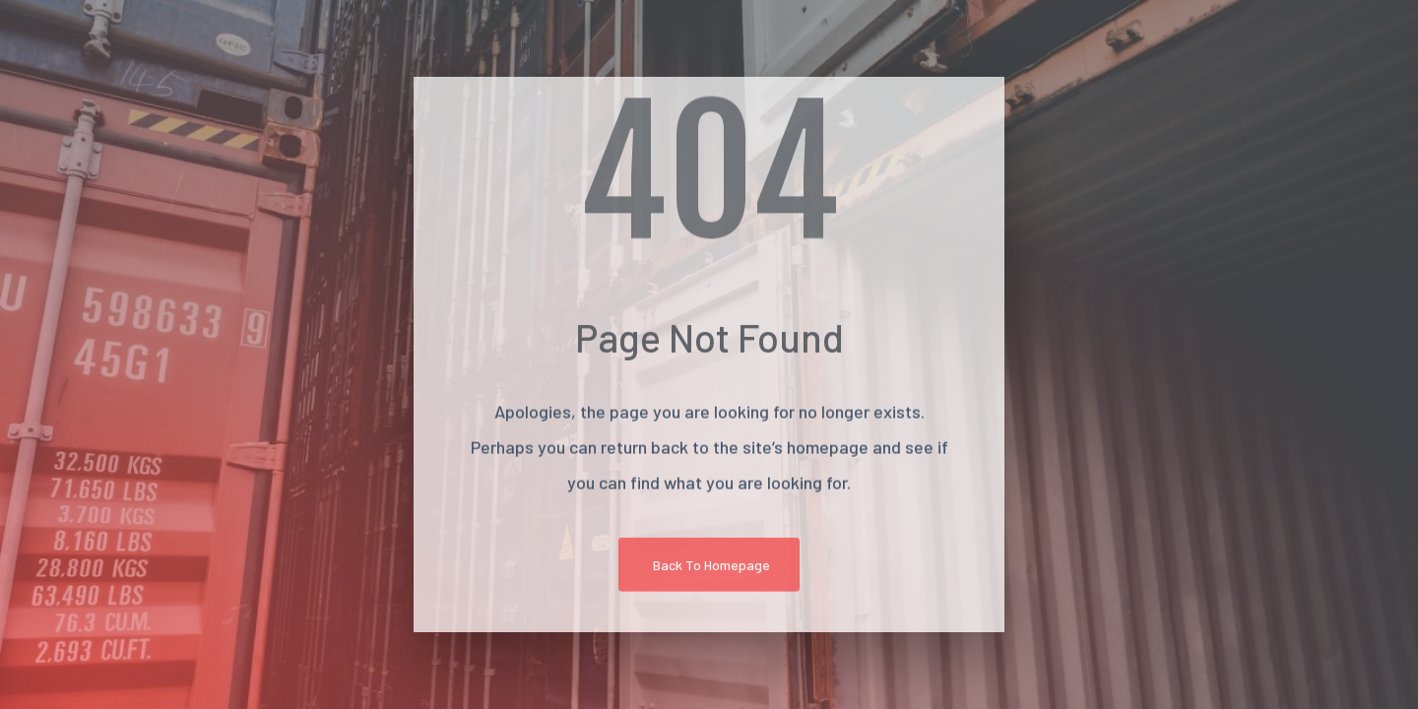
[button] (709, 568)
